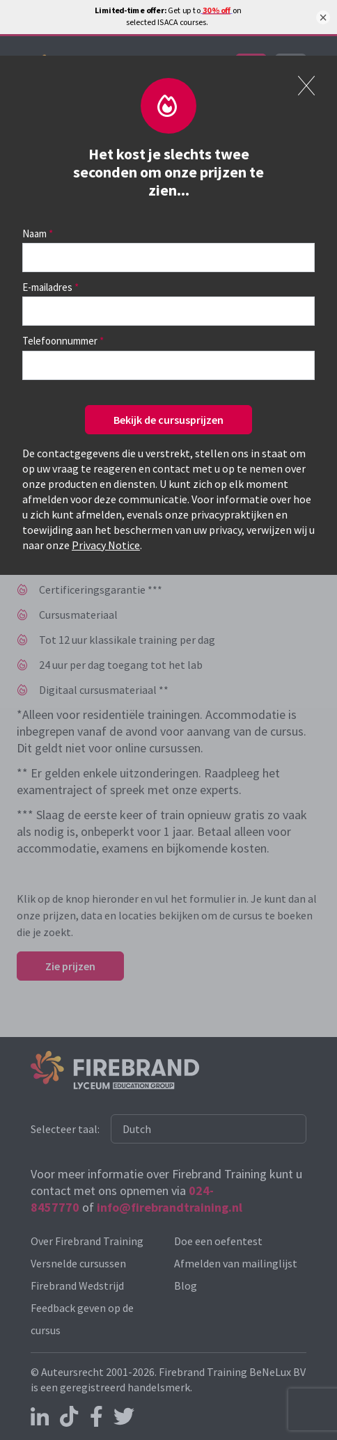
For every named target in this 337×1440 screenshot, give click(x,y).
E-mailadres (47, 287)
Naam (34, 233)
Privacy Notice (106, 545)
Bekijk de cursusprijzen (168, 420)
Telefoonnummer (59, 340)
